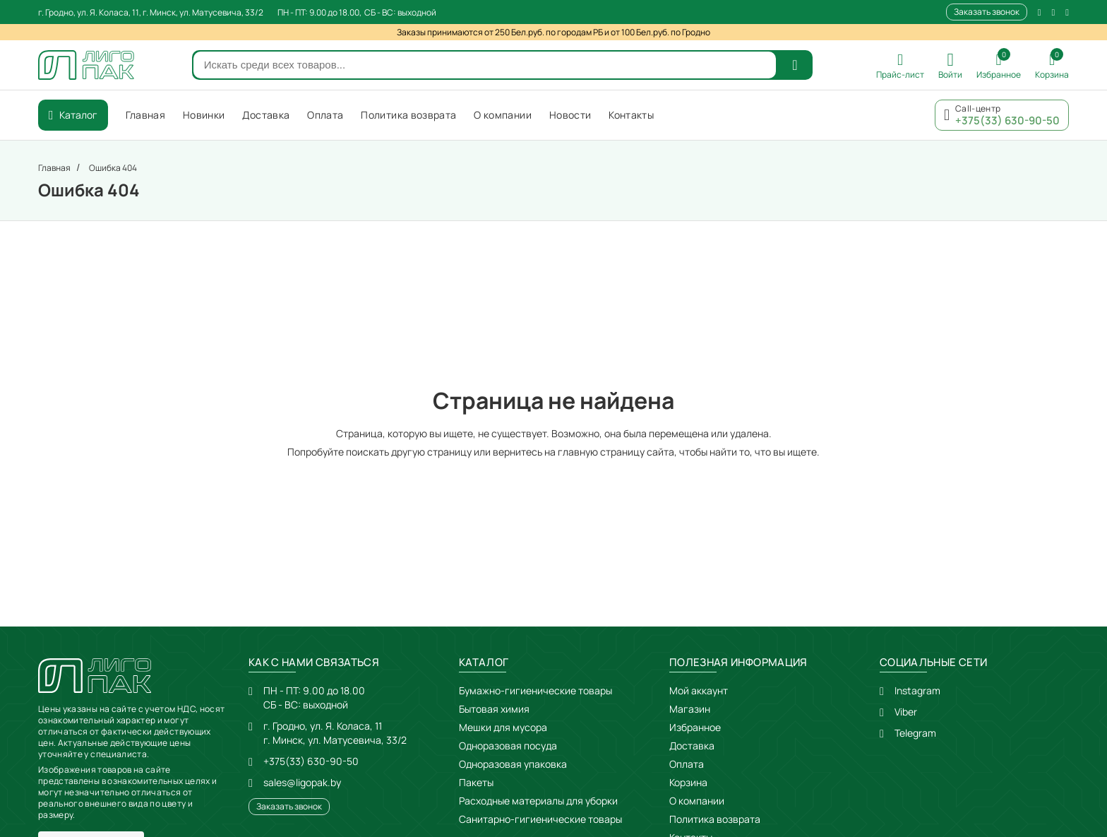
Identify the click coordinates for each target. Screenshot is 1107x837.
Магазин (689, 709)
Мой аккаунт (698, 690)
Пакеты (476, 782)
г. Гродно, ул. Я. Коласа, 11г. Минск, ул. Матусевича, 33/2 (335, 733)
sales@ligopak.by (302, 782)
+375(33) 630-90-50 (311, 761)
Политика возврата (714, 819)
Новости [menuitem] (570, 114)
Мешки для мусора (503, 727)
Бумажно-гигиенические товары (535, 690)
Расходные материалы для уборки (538, 800)
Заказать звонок (986, 12)
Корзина (688, 782)
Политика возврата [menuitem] (408, 114)
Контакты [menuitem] (631, 114)
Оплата (686, 764)
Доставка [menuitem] (265, 114)
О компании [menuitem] (503, 114)
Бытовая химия (494, 709)
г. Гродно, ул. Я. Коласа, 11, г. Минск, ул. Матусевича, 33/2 (150, 12)
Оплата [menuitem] (325, 114)
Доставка (691, 745)
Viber (905, 711)
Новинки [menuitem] (204, 114)
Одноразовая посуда (508, 745)
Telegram (915, 733)
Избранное (695, 727)
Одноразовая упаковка (513, 764)
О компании (696, 800)
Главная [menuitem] (145, 114)
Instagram (917, 690)
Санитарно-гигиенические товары (540, 819)
